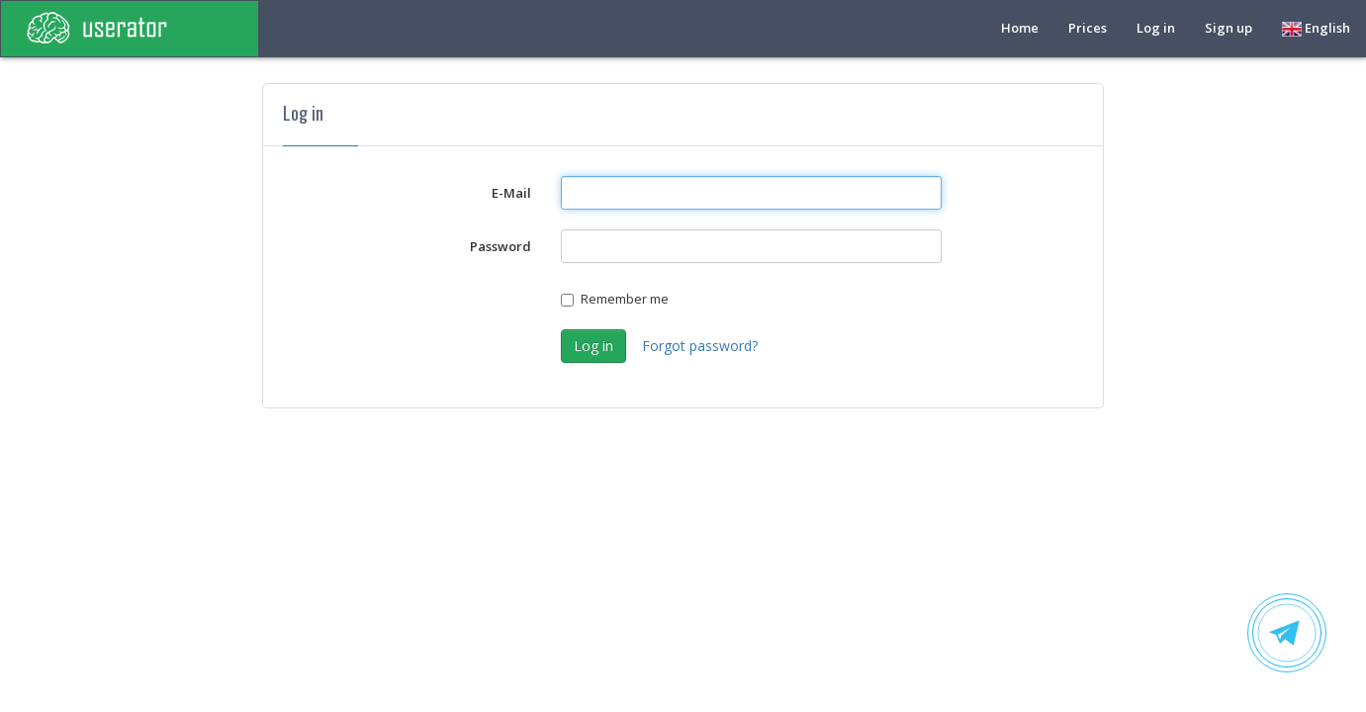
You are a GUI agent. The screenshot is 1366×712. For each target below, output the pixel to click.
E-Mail (511, 193)
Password (500, 246)
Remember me (615, 299)
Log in (1156, 28)
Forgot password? (700, 345)
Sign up (1228, 28)
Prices (1087, 28)
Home (1020, 28)
